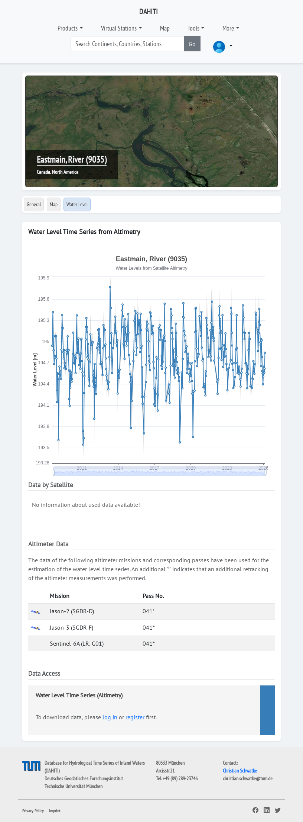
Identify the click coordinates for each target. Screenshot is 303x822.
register (135, 717)
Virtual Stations (119, 28)
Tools (193, 28)
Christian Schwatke (240, 770)
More (228, 28)
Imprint (54, 810)
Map (165, 28)
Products (68, 28)
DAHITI (148, 11)
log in (109, 717)
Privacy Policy (33, 810)
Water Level (77, 204)
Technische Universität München (73, 786)
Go (192, 44)
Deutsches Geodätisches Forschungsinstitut (84, 778)
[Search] (127, 43)
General (34, 204)
